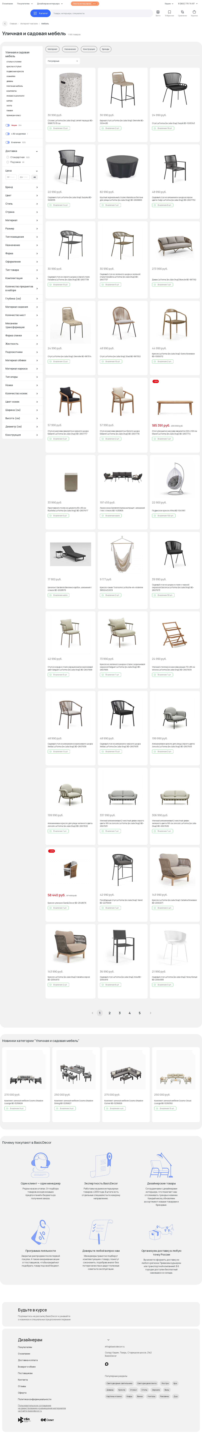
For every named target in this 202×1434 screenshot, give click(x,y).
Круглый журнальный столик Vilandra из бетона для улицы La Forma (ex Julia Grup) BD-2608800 (121, 198)
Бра (175, 1383)
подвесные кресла (15, 71)
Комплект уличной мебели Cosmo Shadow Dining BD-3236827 (73, 1102)
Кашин (169, 3)
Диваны (110, 1390)
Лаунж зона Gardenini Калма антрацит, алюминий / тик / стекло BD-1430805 (122, 509)
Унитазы (151, 1396)
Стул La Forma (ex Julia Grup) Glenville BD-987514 (69, 356)
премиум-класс (14, 115)
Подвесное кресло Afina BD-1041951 (168, 510)
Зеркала (156, 1390)
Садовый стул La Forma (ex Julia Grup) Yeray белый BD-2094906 (174, 978)
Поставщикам (25, 1373)
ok (34, 177)
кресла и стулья (14, 66)
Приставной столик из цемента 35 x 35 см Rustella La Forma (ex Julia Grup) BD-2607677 (68, 509)
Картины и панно (114, 1396)
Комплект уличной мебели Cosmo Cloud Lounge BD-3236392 (172, 1102)
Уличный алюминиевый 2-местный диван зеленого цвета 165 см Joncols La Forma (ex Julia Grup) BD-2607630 (174, 823)
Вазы (167, 1390)
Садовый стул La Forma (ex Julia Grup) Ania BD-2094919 (120, 978)
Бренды (105, 49)
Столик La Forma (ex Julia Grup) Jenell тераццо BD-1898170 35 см (70, 121)
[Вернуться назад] (5, 23)
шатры (9, 100)
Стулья (133, 1390)
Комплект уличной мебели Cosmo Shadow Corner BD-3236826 (123, 1102)
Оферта (22, 1392)
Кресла (121, 1390)
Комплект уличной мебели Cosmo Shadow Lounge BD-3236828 (23, 1102)
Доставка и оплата (28, 1360)
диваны (10, 81)
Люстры (165, 1383)
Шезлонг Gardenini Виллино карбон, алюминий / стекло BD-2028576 (70, 588)
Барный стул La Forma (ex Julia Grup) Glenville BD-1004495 (122, 121)
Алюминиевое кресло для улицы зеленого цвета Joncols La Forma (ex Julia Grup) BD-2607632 (70, 824)
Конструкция (89, 49)
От (8, 177)
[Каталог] (40, 13)
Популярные (63, 61)
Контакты (23, 1379)
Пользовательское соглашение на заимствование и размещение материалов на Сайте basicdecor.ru (42, 1408)
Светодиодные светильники (119, 1383)
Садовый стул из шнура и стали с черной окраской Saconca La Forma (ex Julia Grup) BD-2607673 (173, 587)
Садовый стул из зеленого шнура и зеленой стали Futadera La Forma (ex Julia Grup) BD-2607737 (120, 277)
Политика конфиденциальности (34, 1399)
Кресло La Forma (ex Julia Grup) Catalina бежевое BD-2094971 (174, 901)
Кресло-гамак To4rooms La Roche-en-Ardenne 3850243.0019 (121, 588)
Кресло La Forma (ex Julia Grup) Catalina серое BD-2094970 (69, 978)
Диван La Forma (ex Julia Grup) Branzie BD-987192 (174, 279)
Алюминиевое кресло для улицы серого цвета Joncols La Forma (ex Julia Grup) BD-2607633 (173, 745)
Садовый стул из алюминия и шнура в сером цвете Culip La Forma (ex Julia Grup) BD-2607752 (173, 198)
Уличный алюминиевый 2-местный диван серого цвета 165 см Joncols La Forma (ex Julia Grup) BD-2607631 (122, 823)
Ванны (140, 1396)
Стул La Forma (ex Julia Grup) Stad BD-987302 (120, 356)
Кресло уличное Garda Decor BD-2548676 (67, 903)
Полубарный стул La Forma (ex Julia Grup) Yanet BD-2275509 (121, 901)
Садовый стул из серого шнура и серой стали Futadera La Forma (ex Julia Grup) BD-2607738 (69, 278)
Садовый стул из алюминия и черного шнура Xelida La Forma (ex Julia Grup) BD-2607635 (120, 745)
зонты (9, 105)
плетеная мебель (15, 86)
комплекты (12, 91)
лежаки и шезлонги (15, 95)
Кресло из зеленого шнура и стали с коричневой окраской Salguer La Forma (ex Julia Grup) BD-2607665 (122, 667)
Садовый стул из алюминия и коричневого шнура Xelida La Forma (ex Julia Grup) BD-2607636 (70, 745)
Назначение (70, 49)
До (21, 177)
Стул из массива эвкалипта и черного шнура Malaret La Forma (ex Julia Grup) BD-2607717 (68, 432)
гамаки (10, 110)
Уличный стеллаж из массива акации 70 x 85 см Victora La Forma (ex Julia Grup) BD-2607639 (173, 668)
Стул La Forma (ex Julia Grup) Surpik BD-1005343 (173, 123)
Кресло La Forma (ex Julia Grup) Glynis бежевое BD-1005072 (173, 355)
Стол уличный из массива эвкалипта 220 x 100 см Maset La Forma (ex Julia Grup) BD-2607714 (174, 432)
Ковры (129, 1396)
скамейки (11, 76)
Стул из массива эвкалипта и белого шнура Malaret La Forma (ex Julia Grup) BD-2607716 (120, 432)
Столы (144, 1390)
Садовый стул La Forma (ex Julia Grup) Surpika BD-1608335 (70, 198)
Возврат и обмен (27, 1366)
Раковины (164, 1396)
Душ (176, 1396)
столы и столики (14, 61)
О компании (7, 3)
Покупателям (25, 1347)
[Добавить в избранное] (91, 72)
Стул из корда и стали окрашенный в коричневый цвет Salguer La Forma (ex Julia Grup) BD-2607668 (70, 668)
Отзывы (22, 1386)
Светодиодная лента (146, 1383)
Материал (52, 49)
